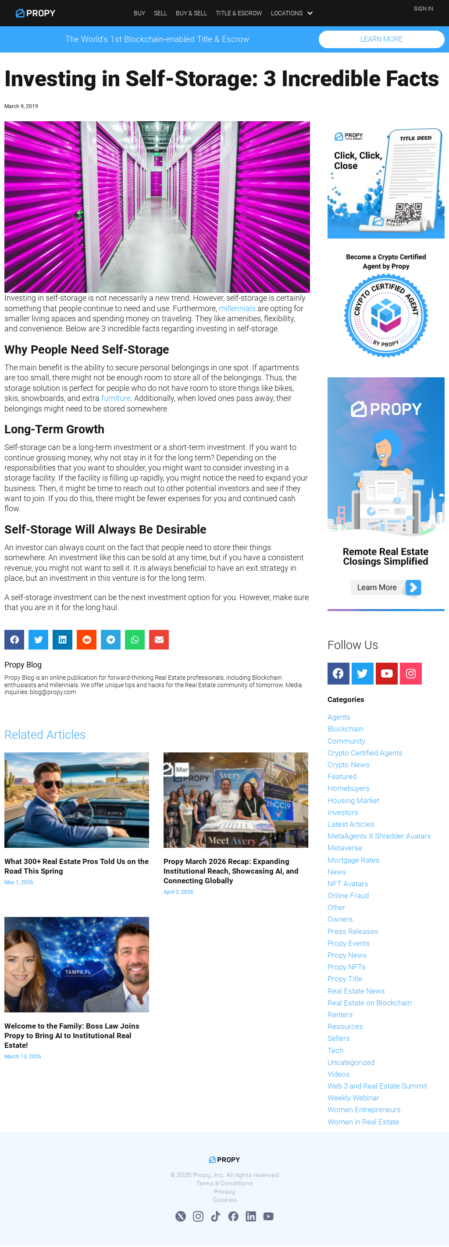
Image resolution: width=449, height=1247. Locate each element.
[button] (382, 40)
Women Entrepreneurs (364, 1110)
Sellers (339, 1039)
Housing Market (353, 801)
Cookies (224, 1201)
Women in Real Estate (363, 1122)
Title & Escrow (239, 13)
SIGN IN (423, 8)
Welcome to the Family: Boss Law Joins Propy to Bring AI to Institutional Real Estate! (71, 1036)
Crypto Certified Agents (365, 753)
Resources (345, 1027)
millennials (237, 309)
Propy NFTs (347, 967)
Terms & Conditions (224, 1184)
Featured (342, 777)
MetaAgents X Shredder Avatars (379, 837)
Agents (339, 717)
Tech (335, 1051)
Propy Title (345, 979)
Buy (139, 13)
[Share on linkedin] (62, 640)
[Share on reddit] (86, 640)
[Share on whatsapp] (135, 640)
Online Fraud (348, 896)
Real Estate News (356, 991)
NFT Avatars (348, 884)
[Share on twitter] (38, 640)
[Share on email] (159, 640)
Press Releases (353, 932)
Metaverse (345, 848)
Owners (340, 920)
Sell (160, 13)
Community (346, 742)
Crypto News (349, 765)
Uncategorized (351, 1063)
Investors (343, 813)
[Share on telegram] (111, 640)
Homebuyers (349, 789)
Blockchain (345, 729)
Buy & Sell (191, 13)
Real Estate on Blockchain (370, 1003)
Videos (339, 1075)
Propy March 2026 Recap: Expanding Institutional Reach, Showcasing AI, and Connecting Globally (231, 872)
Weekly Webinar (353, 1098)
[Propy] (35, 13)
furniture (116, 399)
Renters (340, 1015)
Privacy (224, 1192)
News (337, 872)
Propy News (347, 956)
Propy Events (349, 944)
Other (337, 908)
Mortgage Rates (354, 860)
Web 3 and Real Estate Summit (377, 1086)
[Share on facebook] (14, 640)
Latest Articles (351, 825)
